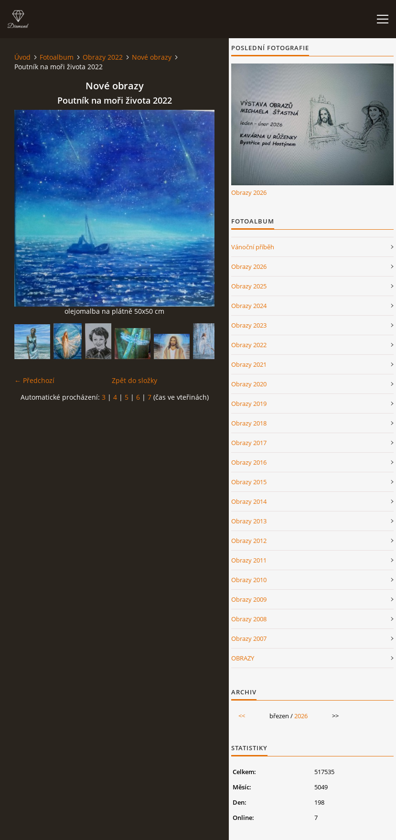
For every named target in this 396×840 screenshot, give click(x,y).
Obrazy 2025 (249, 286)
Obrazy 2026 (249, 192)
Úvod (22, 57)
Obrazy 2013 (249, 521)
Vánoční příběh (252, 247)
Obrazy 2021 (249, 364)
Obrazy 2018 (249, 423)
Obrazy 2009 (249, 599)
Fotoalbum (57, 57)
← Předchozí (34, 380)
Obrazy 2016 (249, 462)
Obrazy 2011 (249, 560)
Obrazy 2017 (249, 442)
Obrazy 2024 (249, 305)
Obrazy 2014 (249, 501)
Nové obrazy (151, 57)
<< (241, 716)
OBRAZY (242, 658)
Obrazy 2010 (249, 579)
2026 (301, 716)
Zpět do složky (134, 380)
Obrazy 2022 (103, 57)
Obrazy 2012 (249, 540)
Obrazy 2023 (249, 325)
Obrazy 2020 (249, 384)
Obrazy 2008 (249, 619)
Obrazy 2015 (249, 482)
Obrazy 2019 (249, 403)
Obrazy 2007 (249, 638)
